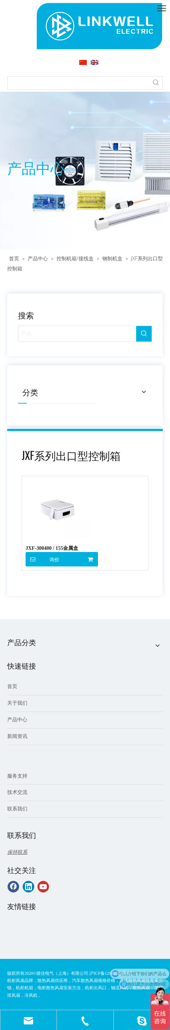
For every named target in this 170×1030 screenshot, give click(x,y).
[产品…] (77, 334)
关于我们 (17, 703)
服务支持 (17, 776)
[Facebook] (13, 886)
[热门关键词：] (155, 83)
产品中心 (17, 719)
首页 (12, 686)
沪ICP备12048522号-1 (109, 973)
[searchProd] (78, 83)
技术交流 (17, 792)
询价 (42, 559)
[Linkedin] (28, 886)
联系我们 (17, 809)
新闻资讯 (17, 736)
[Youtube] (43, 886)
